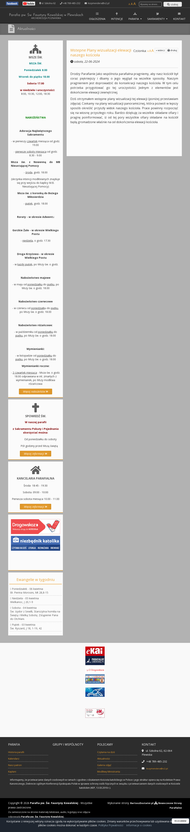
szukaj (172, 4)
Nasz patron (17, 765)
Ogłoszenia (113, 16)
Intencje (133, 16)
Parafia (150, 16)
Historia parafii (18, 752)
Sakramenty (172, 16)
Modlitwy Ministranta (112, 771)
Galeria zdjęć (106, 765)
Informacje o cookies (139, 825)
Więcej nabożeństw (35, 391)
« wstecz (160, 50)
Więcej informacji (35, 453)
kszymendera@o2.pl (98, 3)
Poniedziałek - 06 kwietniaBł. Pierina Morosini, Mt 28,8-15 (29, 590)
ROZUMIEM (180, 821)
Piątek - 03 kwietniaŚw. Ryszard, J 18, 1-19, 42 (26, 626)
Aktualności (27, 29)
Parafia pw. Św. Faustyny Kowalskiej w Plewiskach (53, 17)
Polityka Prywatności (110, 825)
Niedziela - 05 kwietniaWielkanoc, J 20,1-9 (24, 600)
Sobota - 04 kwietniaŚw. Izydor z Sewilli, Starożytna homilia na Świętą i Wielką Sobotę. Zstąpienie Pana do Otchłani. (35, 613)
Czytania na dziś (108, 752)
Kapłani (13, 771)
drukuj (172, 50)
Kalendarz (15, 758)
